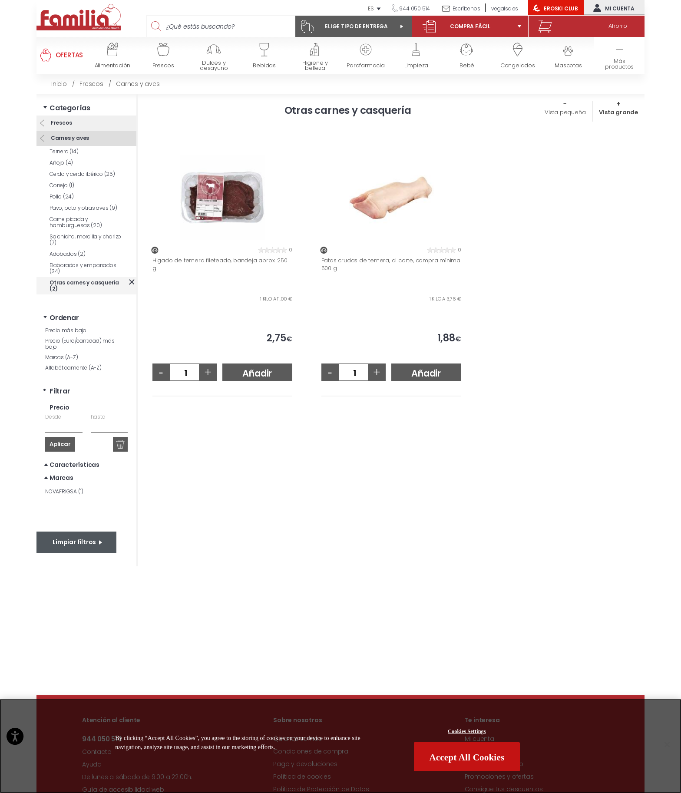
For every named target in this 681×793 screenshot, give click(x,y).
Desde (53, 416)
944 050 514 (414, 8)
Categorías (70, 108)
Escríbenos (466, 8)
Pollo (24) (62, 196)
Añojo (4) (61, 162)
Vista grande (618, 112)
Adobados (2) (68, 254)
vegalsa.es (504, 8)
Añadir (257, 373)
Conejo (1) (62, 185)
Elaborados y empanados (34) (83, 268)
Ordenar (64, 318)
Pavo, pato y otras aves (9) (83, 207)
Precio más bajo (65, 330)
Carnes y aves (69, 138)
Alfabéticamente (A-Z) (73, 367)
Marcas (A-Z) (61, 357)
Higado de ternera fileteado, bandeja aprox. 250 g (220, 264)
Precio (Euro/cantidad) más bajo (80, 343)
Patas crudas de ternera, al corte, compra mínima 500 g (390, 264)
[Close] (667, 746)
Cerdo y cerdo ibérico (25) (82, 174)
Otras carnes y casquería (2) (84, 285)
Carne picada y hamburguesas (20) (76, 222)
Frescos (61, 122)
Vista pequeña (565, 112)
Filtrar (60, 391)
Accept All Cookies (466, 759)
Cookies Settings (467, 733)
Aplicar (60, 444)
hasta (98, 416)
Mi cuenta (612, 8)
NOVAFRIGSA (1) (64, 491)
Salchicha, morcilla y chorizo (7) (85, 239)
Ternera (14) (64, 151)
